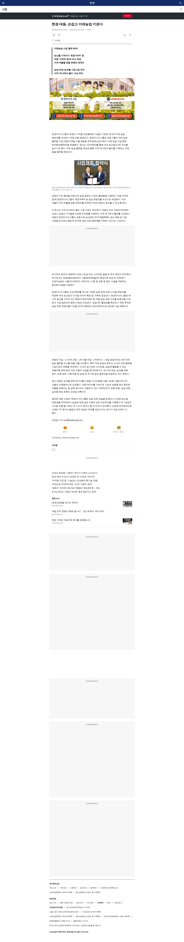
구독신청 (63, 888)
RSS (109, 903)
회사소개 (52, 888)
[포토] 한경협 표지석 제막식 (65, 502)
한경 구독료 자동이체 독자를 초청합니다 (71, 520)
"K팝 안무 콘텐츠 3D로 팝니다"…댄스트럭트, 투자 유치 (78, 511)
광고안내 (83, 888)
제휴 (61, 903)
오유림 (57, 40)
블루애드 (94, 888)
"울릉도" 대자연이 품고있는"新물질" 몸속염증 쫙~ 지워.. (76, 488)
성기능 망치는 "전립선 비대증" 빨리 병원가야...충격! (74, 492)
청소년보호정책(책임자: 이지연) (78, 907)
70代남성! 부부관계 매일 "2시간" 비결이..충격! (72, 484)
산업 (4, 9)
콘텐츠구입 (68, 903)
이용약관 (117, 903)
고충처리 (73, 888)
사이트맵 (90, 903)
